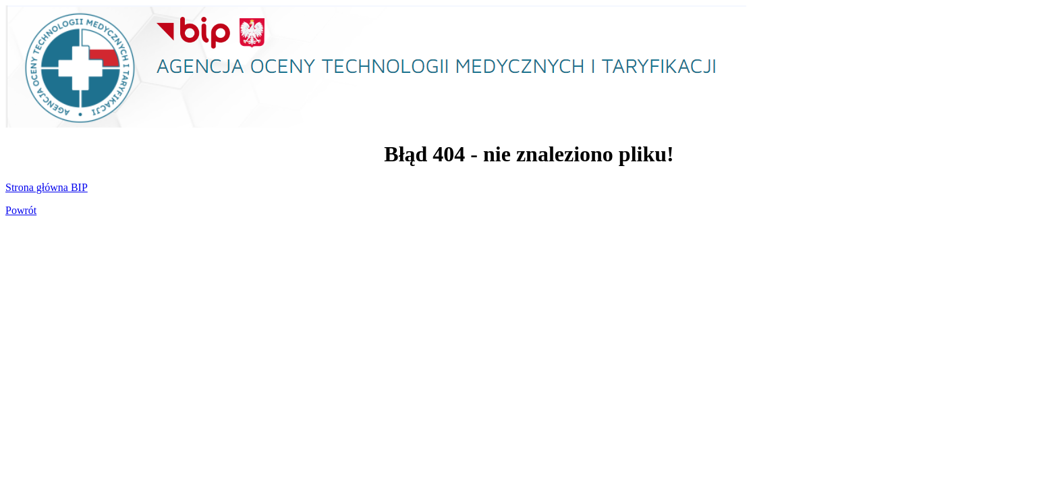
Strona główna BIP (46, 187)
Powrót (20, 210)
